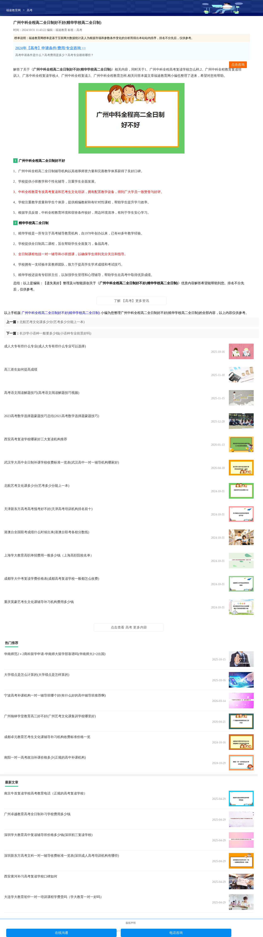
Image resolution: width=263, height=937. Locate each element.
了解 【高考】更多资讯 (131, 301)
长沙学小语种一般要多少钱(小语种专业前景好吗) (55, 333)
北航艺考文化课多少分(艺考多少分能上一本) (52, 322)
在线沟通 (61, 933)
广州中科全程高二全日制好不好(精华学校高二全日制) (61, 313)
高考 (30, 10)
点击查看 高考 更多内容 (129, 627)
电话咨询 (176, 933)
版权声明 (131, 922)
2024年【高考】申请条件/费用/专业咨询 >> (50, 48)
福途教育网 (13, 10)
